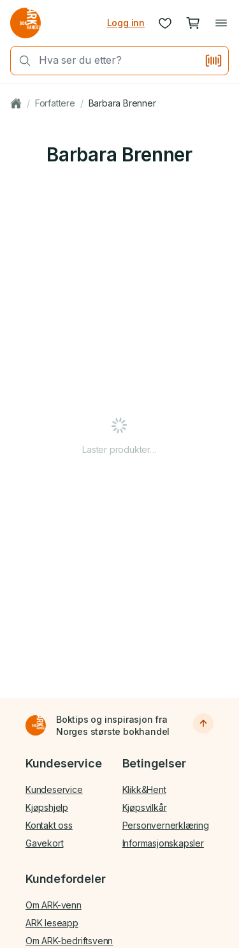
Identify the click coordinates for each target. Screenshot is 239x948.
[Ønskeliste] (165, 23)
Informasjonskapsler (163, 843)
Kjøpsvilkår (144, 807)
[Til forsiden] (35, 725)
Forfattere (55, 103)
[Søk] (21, 61)
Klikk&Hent (144, 789)
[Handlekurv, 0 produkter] (193, 23)
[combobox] (117, 60)
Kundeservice (54, 789)
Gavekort (44, 843)
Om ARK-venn (53, 905)
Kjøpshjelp (46, 807)
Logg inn (126, 22)
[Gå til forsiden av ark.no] (25, 23)
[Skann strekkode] (213, 60)
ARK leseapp (51, 922)
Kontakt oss (49, 825)
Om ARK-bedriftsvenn (69, 940)
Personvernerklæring (165, 825)
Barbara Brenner (122, 103)
